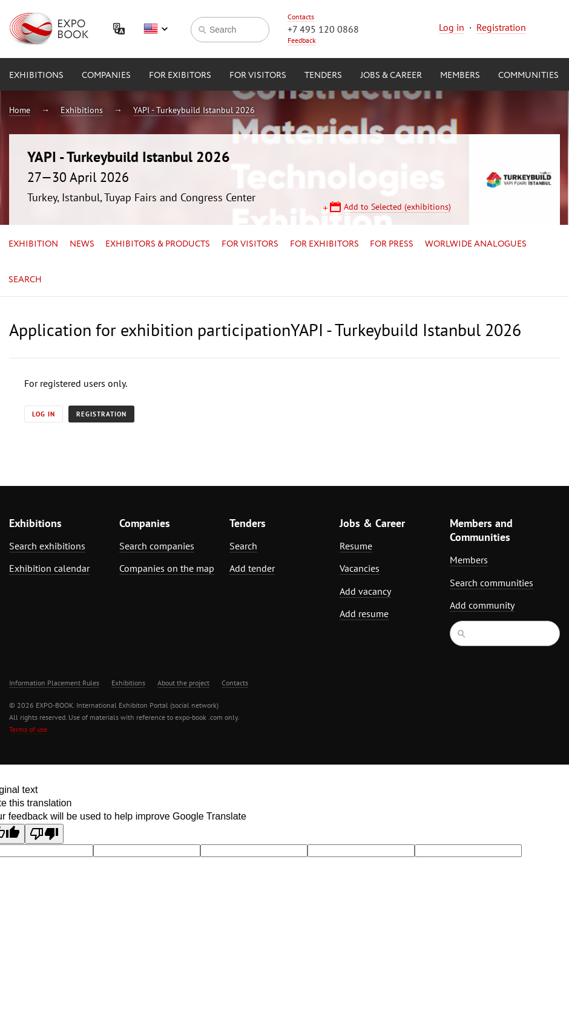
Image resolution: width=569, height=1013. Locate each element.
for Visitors (257, 76)
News (82, 244)
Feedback (302, 40)
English (155, 29)
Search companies (156, 546)
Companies (106, 76)
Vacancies (360, 568)
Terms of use (28, 729)
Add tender (252, 568)
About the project (183, 682)
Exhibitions (36, 76)
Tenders (323, 76)
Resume (356, 546)
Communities (528, 76)
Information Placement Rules (54, 682)
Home (19, 110)
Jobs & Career (391, 76)
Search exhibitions (47, 546)
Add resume (364, 613)
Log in (451, 27)
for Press (391, 244)
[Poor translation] (44, 834)
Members (460, 76)
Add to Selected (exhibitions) (397, 206)
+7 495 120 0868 (323, 29)
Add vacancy (365, 591)
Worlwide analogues (476, 244)
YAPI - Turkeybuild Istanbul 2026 (194, 110)
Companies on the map (166, 568)
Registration (501, 27)
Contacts (301, 16)
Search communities (491, 583)
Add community (482, 605)
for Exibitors (180, 76)
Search (25, 280)
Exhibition (33, 244)
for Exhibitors (324, 244)
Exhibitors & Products (157, 244)
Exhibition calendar (49, 568)
